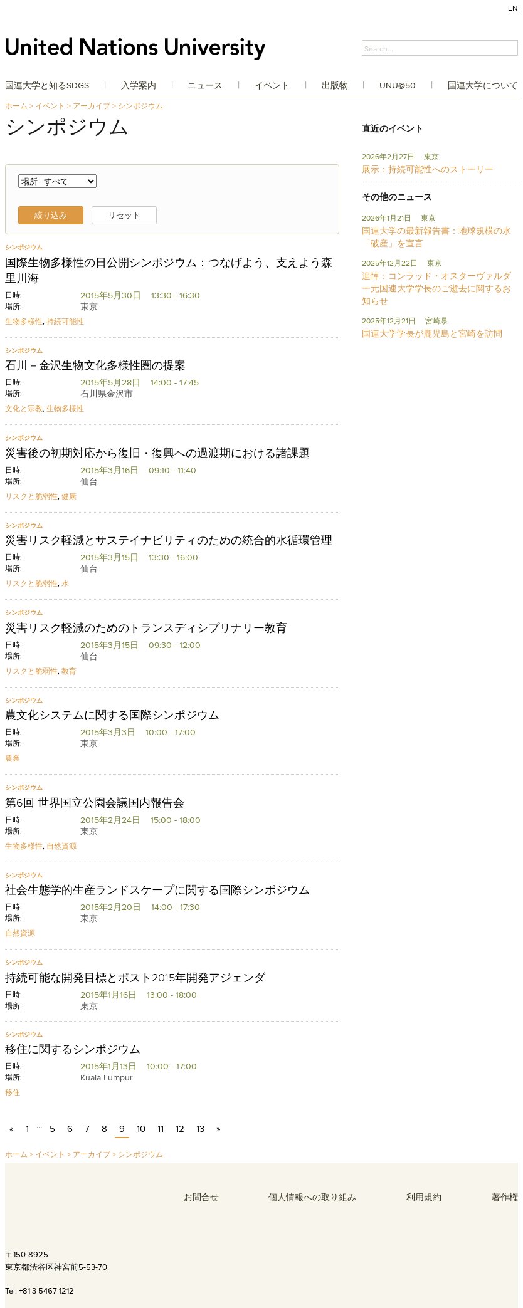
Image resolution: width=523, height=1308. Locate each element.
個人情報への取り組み (312, 1197)
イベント (272, 85)
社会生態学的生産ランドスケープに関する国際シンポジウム (157, 890)
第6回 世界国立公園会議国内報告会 (94, 803)
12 (180, 1128)
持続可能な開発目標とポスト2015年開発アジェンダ (135, 977)
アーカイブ (91, 105)
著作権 (505, 1197)
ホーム (16, 105)
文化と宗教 (24, 408)
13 (200, 1128)
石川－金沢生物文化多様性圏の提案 (95, 365)
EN (513, 8)
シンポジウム (140, 105)
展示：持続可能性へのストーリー (428, 169)
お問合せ (201, 1197)
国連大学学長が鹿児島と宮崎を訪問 (432, 333)
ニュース (205, 85)
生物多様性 (24, 321)
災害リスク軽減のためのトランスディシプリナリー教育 (146, 628)
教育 (69, 671)
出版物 (335, 85)
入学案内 (138, 85)
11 (160, 1128)
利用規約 (423, 1197)
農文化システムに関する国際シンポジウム (112, 715)
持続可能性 (65, 321)
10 (141, 1128)
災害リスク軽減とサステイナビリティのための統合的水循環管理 (168, 540)
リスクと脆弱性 (31, 496)
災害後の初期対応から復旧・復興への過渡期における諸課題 (157, 453)
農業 (12, 758)
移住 (12, 1092)
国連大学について (483, 85)
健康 (69, 496)
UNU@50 (397, 85)
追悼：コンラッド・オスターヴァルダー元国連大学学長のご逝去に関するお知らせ (436, 288)
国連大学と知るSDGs (47, 85)
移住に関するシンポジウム (72, 1049)
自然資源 (61, 845)
